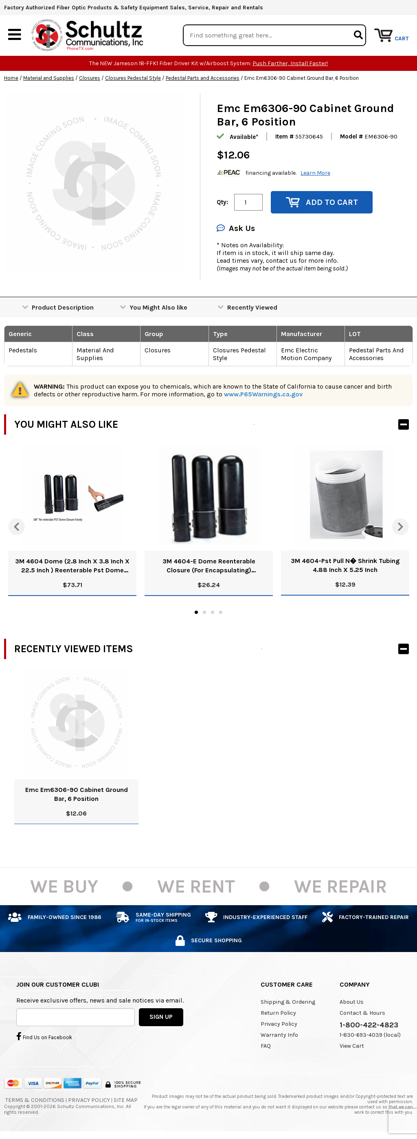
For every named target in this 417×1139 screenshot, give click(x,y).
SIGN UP (161, 1016)
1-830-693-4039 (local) (370, 1034)
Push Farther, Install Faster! (290, 63)
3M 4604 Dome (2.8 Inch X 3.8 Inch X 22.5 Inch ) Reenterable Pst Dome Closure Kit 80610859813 (72, 566)
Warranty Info (279, 1034)
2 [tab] (204, 612)
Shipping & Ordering (288, 1001)
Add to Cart (322, 202)
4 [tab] (220, 612)
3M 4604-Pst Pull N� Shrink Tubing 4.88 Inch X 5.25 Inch (345, 565)
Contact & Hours (362, 1012)
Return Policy (278, 1012)
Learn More (315, 172)
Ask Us (236, 228)
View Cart (352, 1045)
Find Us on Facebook (44, 1036)
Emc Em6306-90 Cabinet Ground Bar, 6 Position (76, 794)
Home (11, 78)
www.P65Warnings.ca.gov (263, 394)
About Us (352, 1001)
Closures (89, 78)
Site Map (126, 1100)
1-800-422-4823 (369, 1024)
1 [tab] (196, 612)
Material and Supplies (48, 78)
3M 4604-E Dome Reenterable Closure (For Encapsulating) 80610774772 (208, 566)
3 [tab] (212, 612)
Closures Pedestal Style (133, 78)
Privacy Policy (279, 1023)
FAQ (266, 1045)
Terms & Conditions (34, 1100)
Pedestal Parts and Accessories (202, 78)
